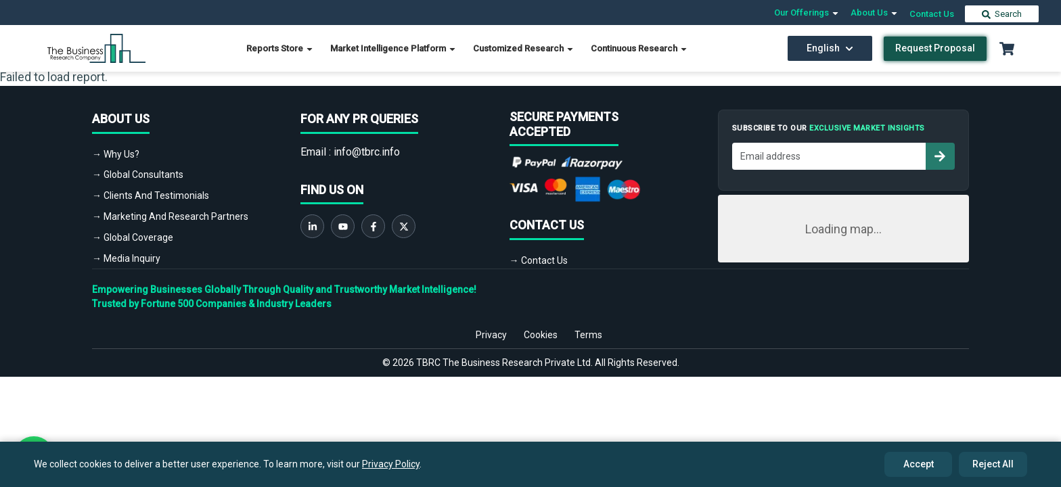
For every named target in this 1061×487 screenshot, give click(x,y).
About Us (875, 12)
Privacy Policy (391, 464)
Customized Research (523, 48)
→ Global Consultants (137, 174)
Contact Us (931, 14)
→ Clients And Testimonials (150, 195)
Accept (918, 464)
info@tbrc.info (367, 151)
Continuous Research (639, 48)
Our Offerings (807, 12)
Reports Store (280, 48)
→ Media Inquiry (126, 258)
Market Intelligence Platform (393, 48)
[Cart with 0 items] (1006, 48)
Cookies (541, 334)
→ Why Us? (115, 154)
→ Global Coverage (132, 237)
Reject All (993, 464)
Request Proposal (935, 48)
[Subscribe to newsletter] (940, 156)
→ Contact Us (539, 260)
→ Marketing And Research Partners (170, 216)
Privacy (491, 334)
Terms (588, 334)
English (830, 48)
